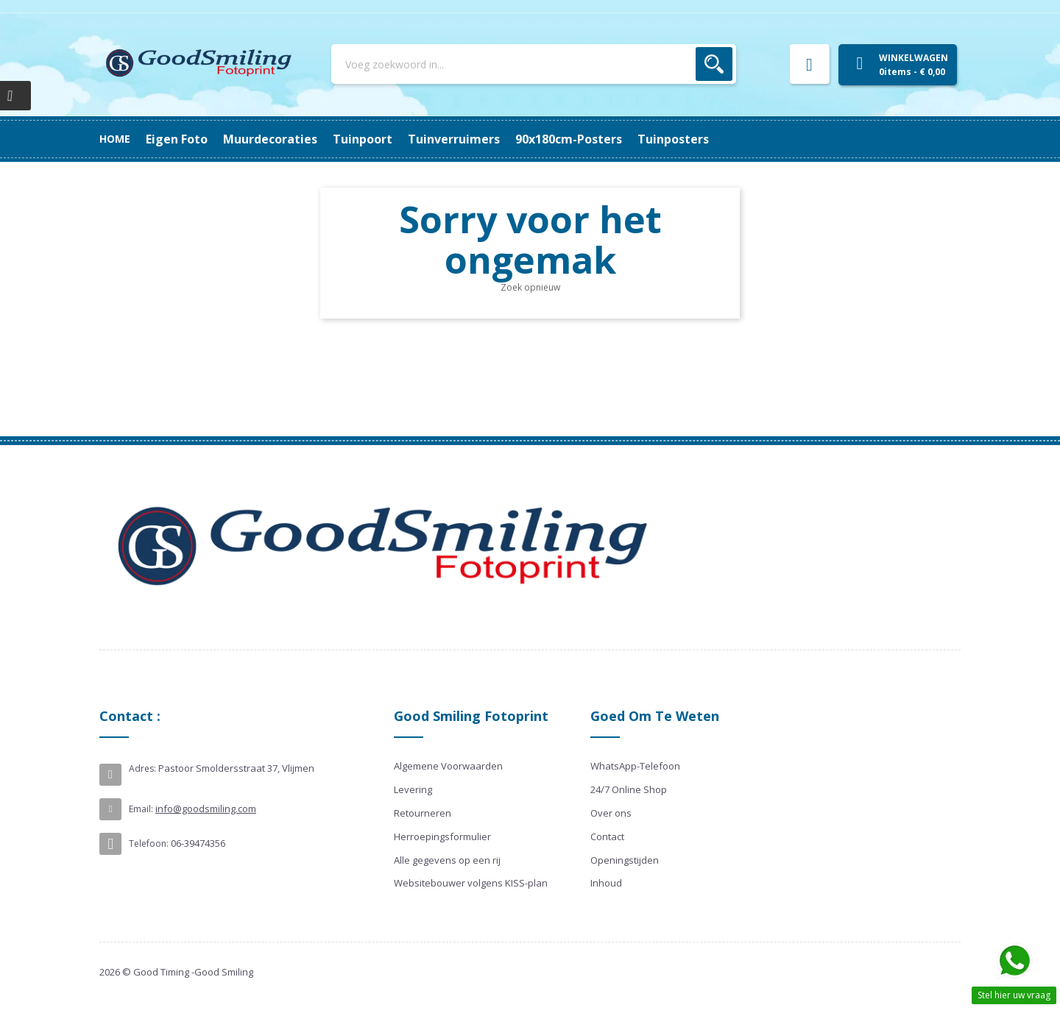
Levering (413, 789)
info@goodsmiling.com (205, 808)
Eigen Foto (689, 139)
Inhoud (606, 882)
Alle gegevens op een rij (447, 860)
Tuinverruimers (405, 139)
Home (114, 139)
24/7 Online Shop (628, 789)
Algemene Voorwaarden (448, 765)
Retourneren (422, 813)
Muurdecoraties (593, 139)
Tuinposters (181, 139)
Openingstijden (624, 860)
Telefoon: (149, 843)
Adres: (142, 768)
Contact (607, 836)
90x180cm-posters (288, 139)
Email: (141, 809)
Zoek (714, 64)
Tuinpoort (499, 139)
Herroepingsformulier (442, 836)
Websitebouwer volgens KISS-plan (471, 882)
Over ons (611, 813)
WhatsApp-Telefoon (635, 765)
